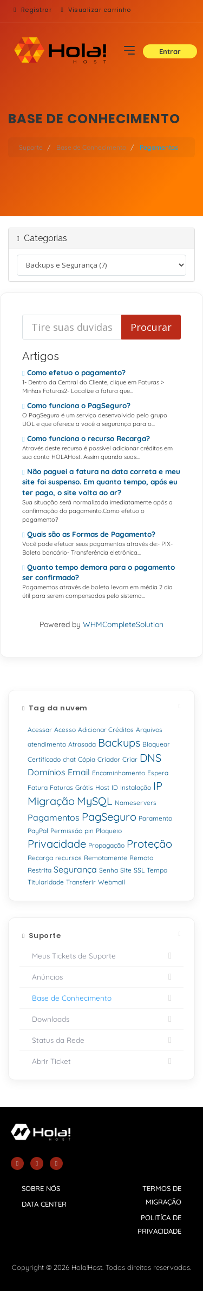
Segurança (75, 869)
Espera (157, 773)
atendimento (47, 744)
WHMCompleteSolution (123, 624)
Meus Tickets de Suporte (101, 955)
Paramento (155, 818)
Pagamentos (54, 817)
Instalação (135, 787)
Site (126, 870)
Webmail (111, 882)
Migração (51, 801)
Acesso (65, 730)
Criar (129, 759)
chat (69, 759)
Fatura (38, 787)
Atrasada (82, 744)
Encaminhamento (118, 773)
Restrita (39, 870)
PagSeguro (109, 816)
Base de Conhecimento (91, 147)
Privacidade (57, 843)
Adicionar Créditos (106, 730)
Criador (108, 759)
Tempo (157, 870)
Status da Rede (101, 1040)
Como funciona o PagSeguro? (76, 405)
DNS (150, 757)
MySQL (95, 801)
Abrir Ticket (101, 1061)
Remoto (141, 858)
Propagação (106, 845)
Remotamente (105, 858)
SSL (139, 870)
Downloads (101, 1019)
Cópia (86, 759)
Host (102, 787)
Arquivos (149, 730)
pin (89, 831)
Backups (119, 742)
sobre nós (41, 1188)
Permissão (66, 831)
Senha (108, 870)
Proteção (149, 843)
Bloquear (156, 744)
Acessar (40, 730)
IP (157, 786)
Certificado (44, 759)
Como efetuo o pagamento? (74, 372)
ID (115, 787)
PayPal (38, 831)
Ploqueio (109, 831)
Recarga (40, 858)
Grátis (84, 787)
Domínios (47, 772)
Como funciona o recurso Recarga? (86, 438)
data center (44, 1204)
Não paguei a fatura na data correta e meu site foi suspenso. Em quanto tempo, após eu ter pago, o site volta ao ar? (101, 481)
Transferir (81, 882)
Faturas (61, 787)
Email (79, 772)
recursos (68, 858)
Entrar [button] (170, 51)
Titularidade (46, 882)
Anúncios (101, 976)
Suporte (31, 147)
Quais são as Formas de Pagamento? (88, 534)
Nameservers (135, 802)
